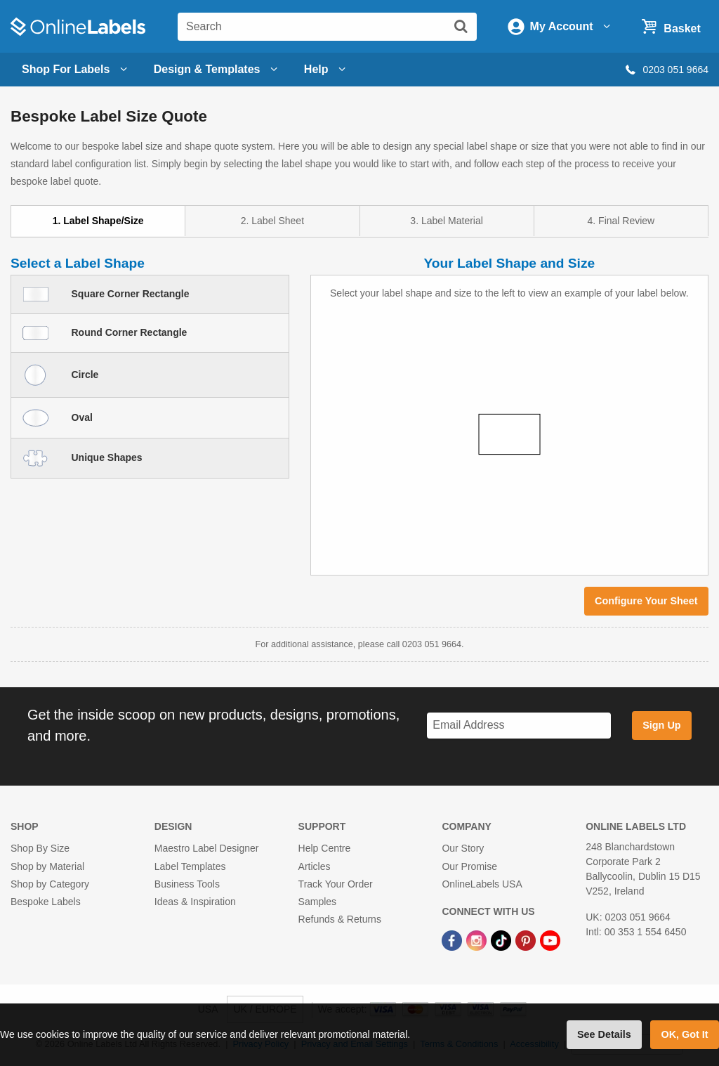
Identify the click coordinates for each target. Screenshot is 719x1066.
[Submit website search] (460, 26)
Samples (317, 901)
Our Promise (469, 866)
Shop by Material (47, 866)
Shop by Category (50, 884)
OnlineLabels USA (482, 884)
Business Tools (187, 884)
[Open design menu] (218, 69)
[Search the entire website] (327, 27)
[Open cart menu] (669, 26)
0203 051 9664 (666, 69)
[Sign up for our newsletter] (519, 726)
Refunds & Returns (339, 919)
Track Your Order (335, 884)
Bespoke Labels (46, 901)
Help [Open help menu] (327, 69)
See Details (604, 1034)
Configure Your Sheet (646, 600)
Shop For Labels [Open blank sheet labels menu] (76, 69)
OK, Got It (684, 1034)
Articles (314, 866)
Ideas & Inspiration (195, 901)
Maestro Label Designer (206, 848)
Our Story (463, 848)
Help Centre (324, 848)
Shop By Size (40, 848)
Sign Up (661, 725)
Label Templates (190, 866)
